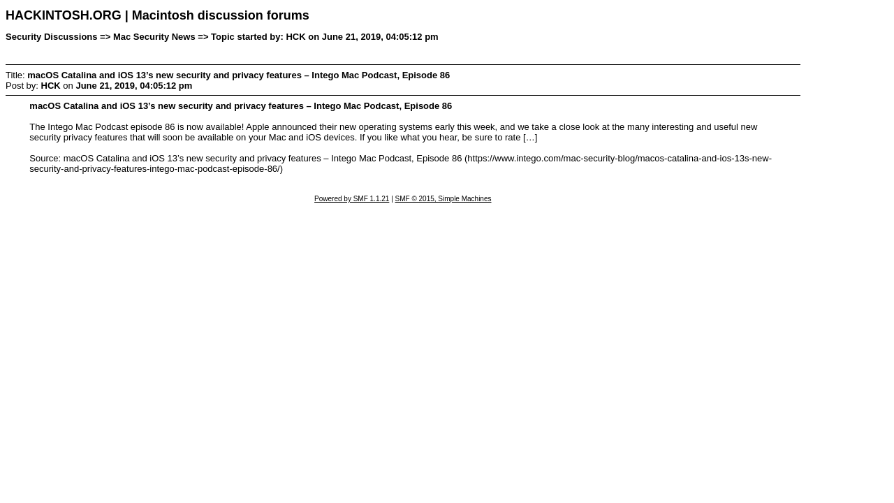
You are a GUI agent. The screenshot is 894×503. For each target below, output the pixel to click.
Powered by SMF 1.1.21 (351, 199)
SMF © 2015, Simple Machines (443, 199)
